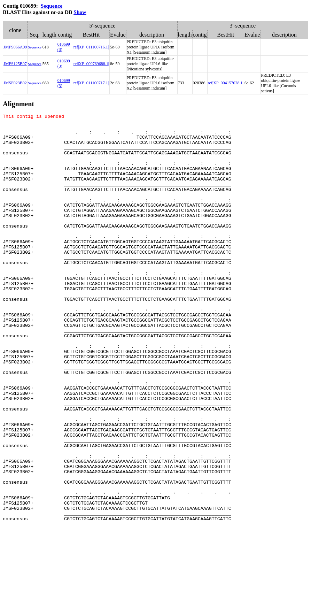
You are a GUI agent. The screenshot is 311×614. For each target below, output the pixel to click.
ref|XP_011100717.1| (91, 82)
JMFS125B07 (15, 63)
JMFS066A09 (15, 47)
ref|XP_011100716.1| (91, 47)
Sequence (51, 6)
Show (79, 12)
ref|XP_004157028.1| (225, 82)
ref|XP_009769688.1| (91, 63)
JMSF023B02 (15, 82)
